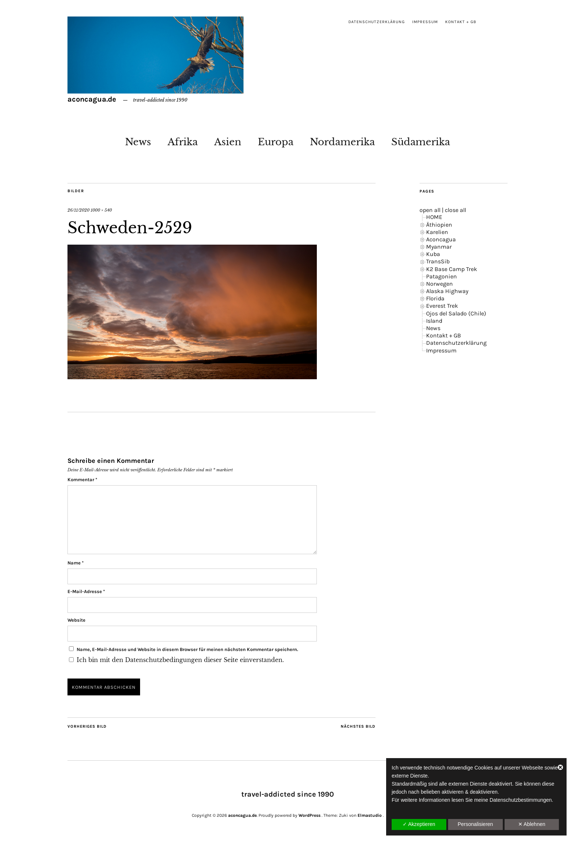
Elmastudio (370, 815)
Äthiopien (439, 224)
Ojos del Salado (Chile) (456, 313)
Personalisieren (475, 824)
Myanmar (439, 246)
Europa (275, 142)
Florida (435, 298)
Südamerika (420, 142)
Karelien (437, 231)
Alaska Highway (447, 291)
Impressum (425, 21)
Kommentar (82, 479)
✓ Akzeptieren (419, 824)
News (138, 142)
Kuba (433, 254)
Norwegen (439, 283)
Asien (227, 142)
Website (76, 620)
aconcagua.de (91, 99)
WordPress (310, 815)
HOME (434, 216)
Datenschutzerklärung (376, 21)
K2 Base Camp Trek (451, 269)
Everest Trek (442, 305)
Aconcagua (441, 239)
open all (430, 209)
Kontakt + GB (460, 21)
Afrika (183, 142)
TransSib (438, 261)
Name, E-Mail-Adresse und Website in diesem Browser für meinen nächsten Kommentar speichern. (187, 649)
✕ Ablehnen (531, 824)
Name (75, 563)
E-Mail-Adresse (86, 591)
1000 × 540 (101, 210)
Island (434, 320)
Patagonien (441, 276)
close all (455, 209)
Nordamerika (342, 142)
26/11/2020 (78, 210)
